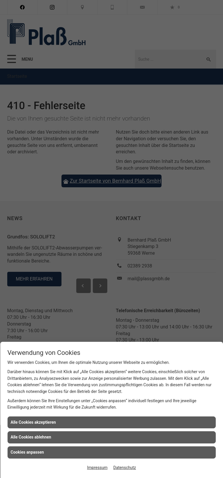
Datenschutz (124, 467)
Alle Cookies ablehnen (31, 437)
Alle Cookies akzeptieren (33, 422)
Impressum (97, 467)
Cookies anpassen (27, 452)
